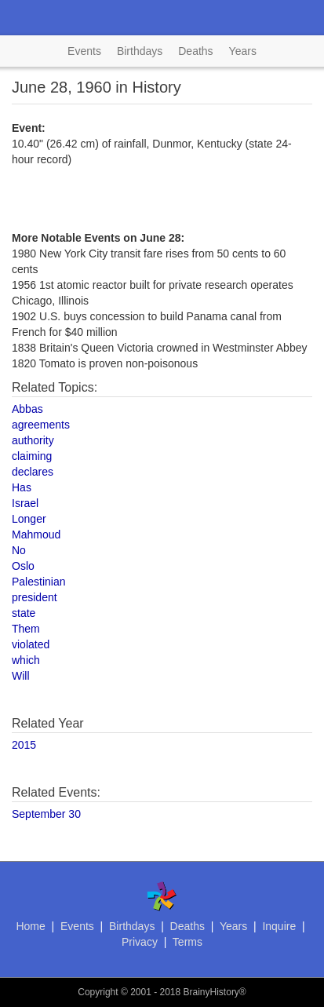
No (19, 550)
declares (32, 471)
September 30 (46, 814)
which (26, 660)
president (34, 597)
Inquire (279, 926)
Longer (29, 519)
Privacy (140, 942)
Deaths (195, 51)
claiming (32, 456)
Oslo (23, 566)
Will (21, 676)
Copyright (98, 992)
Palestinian (39, 581)
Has (21, 487)
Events (84, 51)
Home (30, 926)
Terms (187, 942)
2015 (24, 745)
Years (243, 51)
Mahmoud (36, 534)
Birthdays (139, 51)
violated (30, 644)
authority (33, 440)
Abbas (27, 409)
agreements (41, 424)
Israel (25, 503)
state (23, 613)
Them (26, 628)
